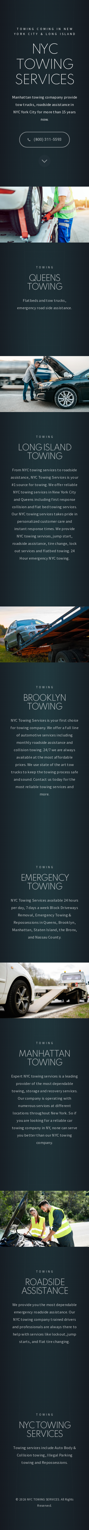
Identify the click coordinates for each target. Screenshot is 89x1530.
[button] (44, 141)
